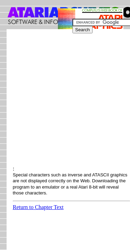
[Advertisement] (65, 100)
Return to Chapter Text (38, 207)
